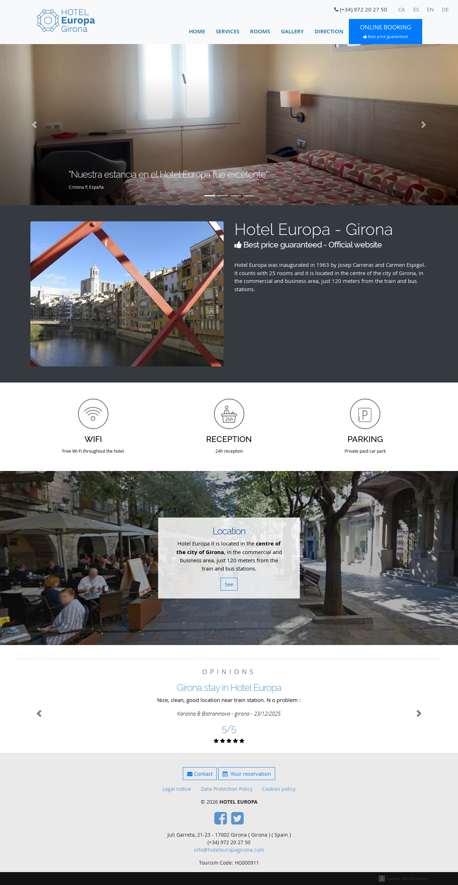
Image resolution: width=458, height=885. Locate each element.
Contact (200, 773)
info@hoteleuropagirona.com (229, 850)
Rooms (260, 31)
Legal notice (176, 789)
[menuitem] (401, 9)
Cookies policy (279, 789)
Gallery (292, 31)
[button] (34, 124)
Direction (329, 31)
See (229, 584)
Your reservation (247, 773)
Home (197, 31)
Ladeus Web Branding (407, 878)
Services (227, 31)
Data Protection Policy (227, 789)
